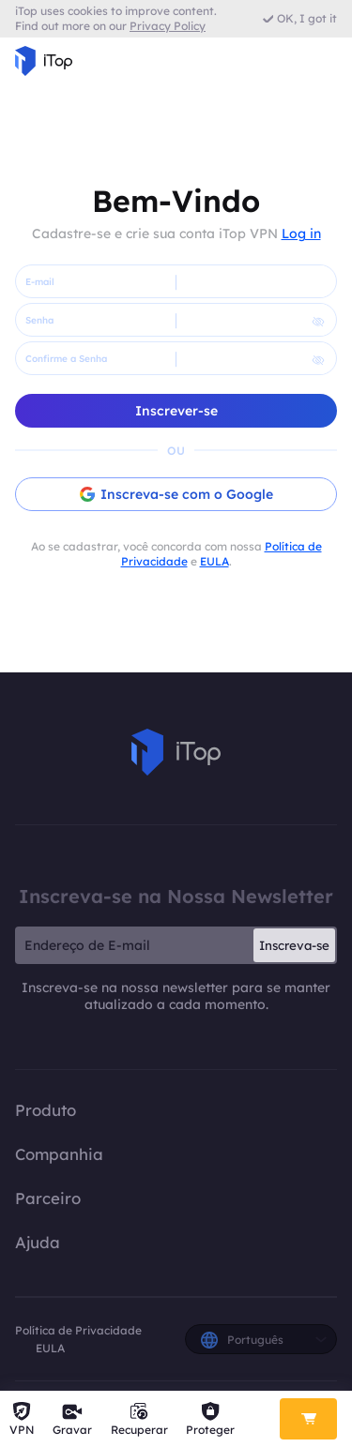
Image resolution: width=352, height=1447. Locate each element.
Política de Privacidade (78, 1330)
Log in (301, 233)
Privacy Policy (168, 26)
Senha (39, 320)
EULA (214, 561)
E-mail (39, 282)
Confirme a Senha (66, 359)
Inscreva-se (294, 945)
